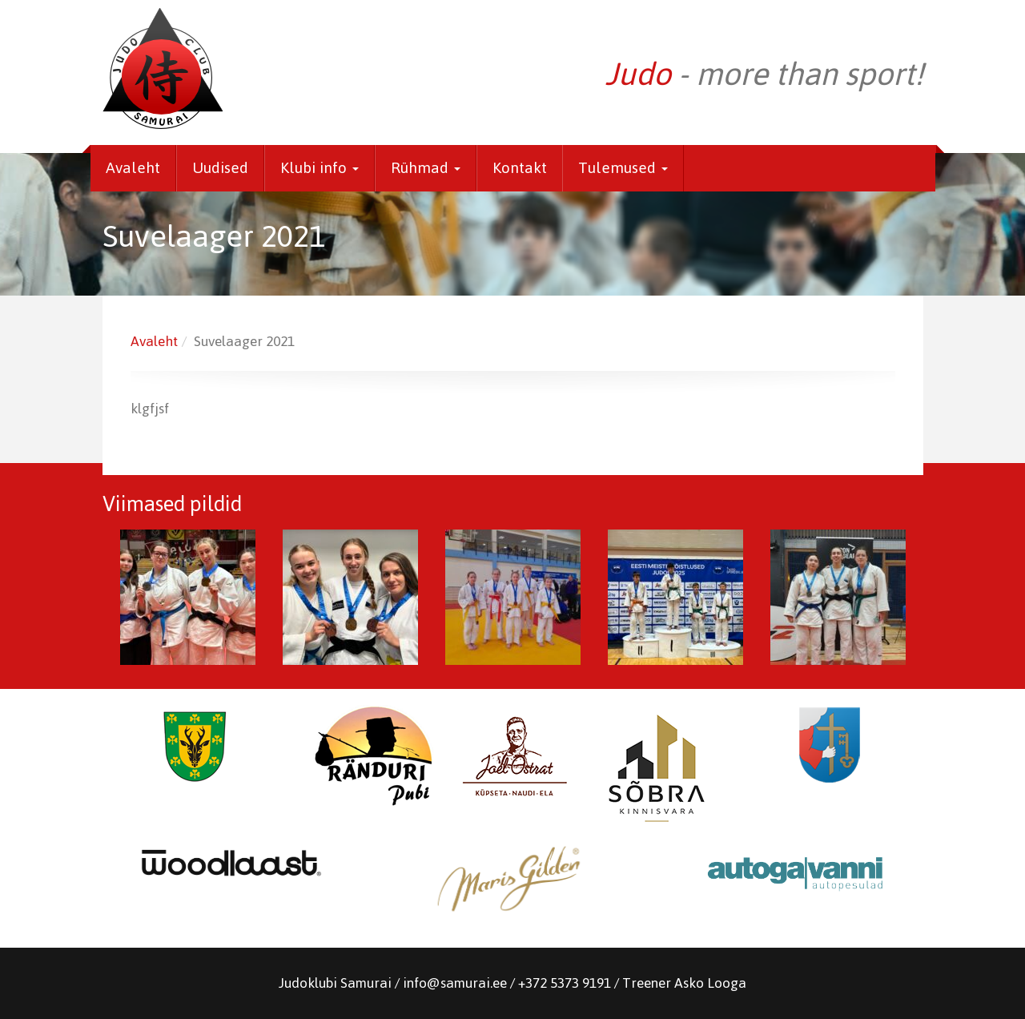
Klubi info (319, 168)
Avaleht (133, 168)
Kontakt (519, 168)
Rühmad (425, 168)
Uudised (220, 168)
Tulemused (623, 168)
